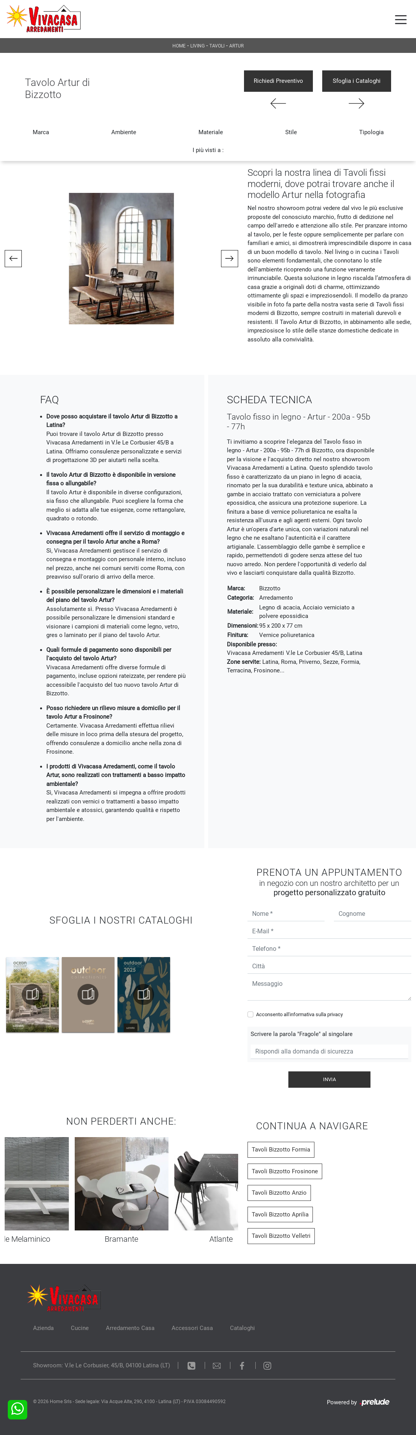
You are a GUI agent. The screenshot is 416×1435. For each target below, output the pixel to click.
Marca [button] (41, 132)
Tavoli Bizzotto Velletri (281, 1235)
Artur (236, 46)
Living (197, 46)
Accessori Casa (192, 1328)
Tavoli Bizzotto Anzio (279, 1192)
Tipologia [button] (371, 132)
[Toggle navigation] (400, 19)
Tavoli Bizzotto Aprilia (280, 1214)
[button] (13, 258)
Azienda (43, 1328)
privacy (335, 1014)
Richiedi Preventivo (278, 80)
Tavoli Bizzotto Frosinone (285, 1171)
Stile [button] (291, 132)
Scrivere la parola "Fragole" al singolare (302, 1034)
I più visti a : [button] (208, 150)
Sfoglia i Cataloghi (357, 80)
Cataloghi (242, 1328)
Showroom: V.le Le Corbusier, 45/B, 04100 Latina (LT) (101, 1365)
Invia (329, 1079)
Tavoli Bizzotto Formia (281, 1149)
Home (179, 46)
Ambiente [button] (123, 132)
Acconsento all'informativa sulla (299, 1014)
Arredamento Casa (130, 1328)
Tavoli (217, 46)
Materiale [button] (210, 132)
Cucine (80, 1328)
